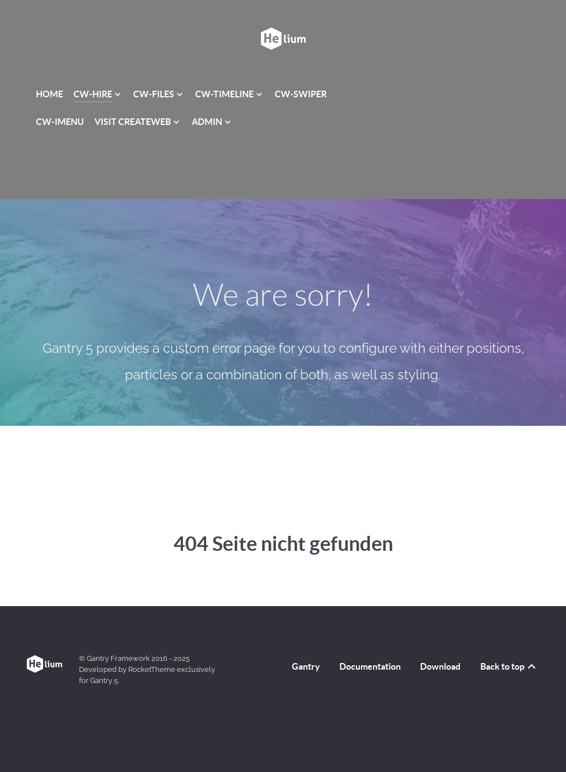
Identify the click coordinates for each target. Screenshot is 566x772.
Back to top (508, 666)
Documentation (370, 666)
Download (440, 666)
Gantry (306, 666)
